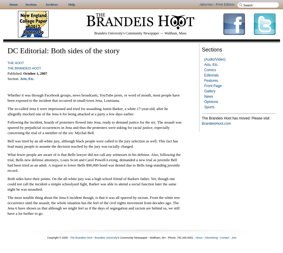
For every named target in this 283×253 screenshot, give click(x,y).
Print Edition (225, 4)
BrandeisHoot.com (216, 123)
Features (211, 81)
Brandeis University (106, 237)
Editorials (211, 75)
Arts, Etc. (211, 65)
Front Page (213, 86)
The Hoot (16, 63)
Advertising (211, 237)
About (199, 237)
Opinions (211, 102)
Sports (209, 107)
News (208, 96)
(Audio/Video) (215, 59)
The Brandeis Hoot (24, 68)
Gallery (210, 91)
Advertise (206, 4)
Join (233, 237)
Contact (224, 237)
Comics (210, 70)
